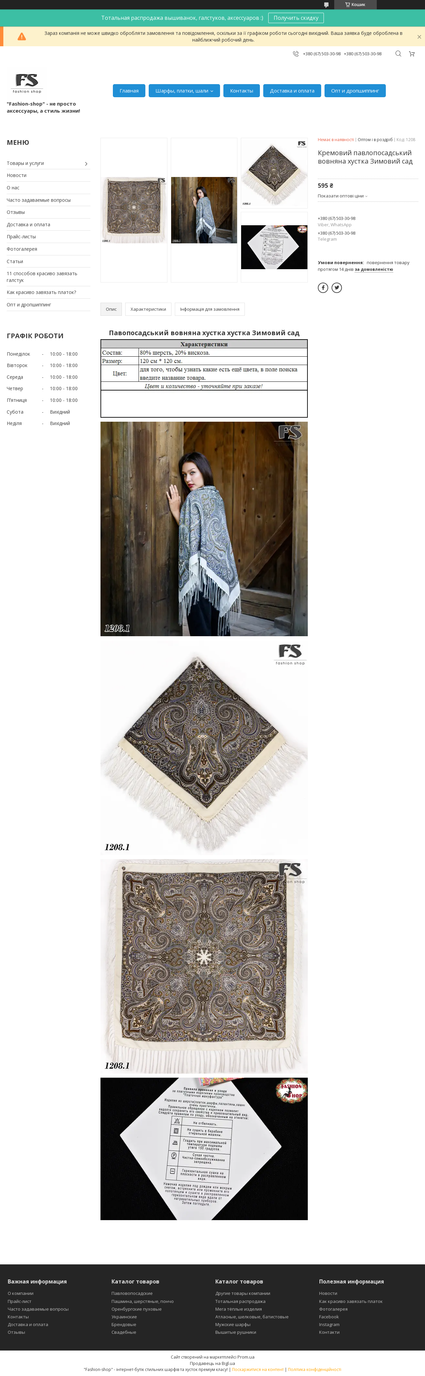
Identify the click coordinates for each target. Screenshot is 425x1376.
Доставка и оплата (292, 90)
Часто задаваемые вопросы (39, 200)
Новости (16, 175)
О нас (13, 187)
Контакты (241, 90)
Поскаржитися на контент (258, 1369)
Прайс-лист (19, 1301)
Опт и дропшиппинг (355, 90)
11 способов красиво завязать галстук (42, 276)
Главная (129, 90)
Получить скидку (296, 17)
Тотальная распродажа (240, 1301)
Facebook (329, 1317)
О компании (20, 1293)
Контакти (329, 1332)
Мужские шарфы (233, 1324)
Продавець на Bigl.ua (212, 1363)
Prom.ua (246, 1357)
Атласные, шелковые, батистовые (252, 1317)
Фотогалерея (22, 249)
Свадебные (124, 1332)
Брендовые (124, 1324)
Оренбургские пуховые (137, 1309)
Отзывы (16, 212)
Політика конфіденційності (314, 1369)
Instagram (329, 1324)
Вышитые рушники (235, 1332)
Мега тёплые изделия (238, 1309)
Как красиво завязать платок (351, 1301)
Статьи (15, 261)
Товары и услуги (25, 163)
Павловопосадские (132, 1293)
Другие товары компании (242, 1293)
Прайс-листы (21, 236)
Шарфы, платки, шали (181, 90)
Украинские (124, 1317)
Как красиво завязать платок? (41, 292)
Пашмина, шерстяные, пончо (143, 1301)
